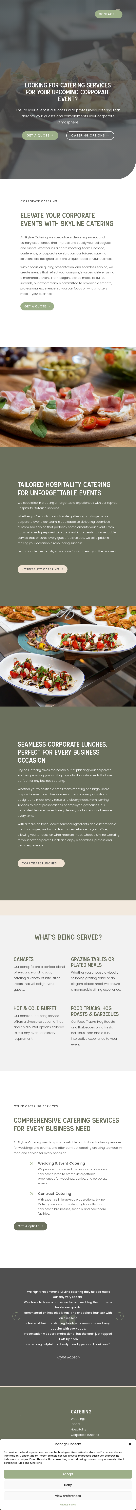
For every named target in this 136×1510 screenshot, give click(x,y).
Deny (68, 1485)
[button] (130, 1444)
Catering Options (88, 135)
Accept (68, 1474)
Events (75, 1424)
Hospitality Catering (41, 569)
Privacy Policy (68, 1504)
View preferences (68, 1496)
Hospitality (79, 1429)
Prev (16, 1316)
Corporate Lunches (39, 863)
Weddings (78, 1418)
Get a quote (38, 135)
